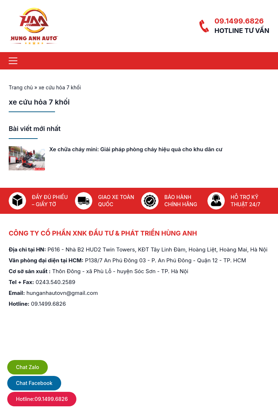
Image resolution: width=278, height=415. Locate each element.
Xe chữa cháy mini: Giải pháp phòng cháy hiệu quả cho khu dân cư (135, 149)
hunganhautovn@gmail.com (62, 292)
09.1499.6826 (239, 21)
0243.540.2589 (55, 282)
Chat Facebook (34, 383)
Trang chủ (21, 87)
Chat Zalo (27, 367)
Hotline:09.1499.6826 (42, 399)
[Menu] (13, 61)
